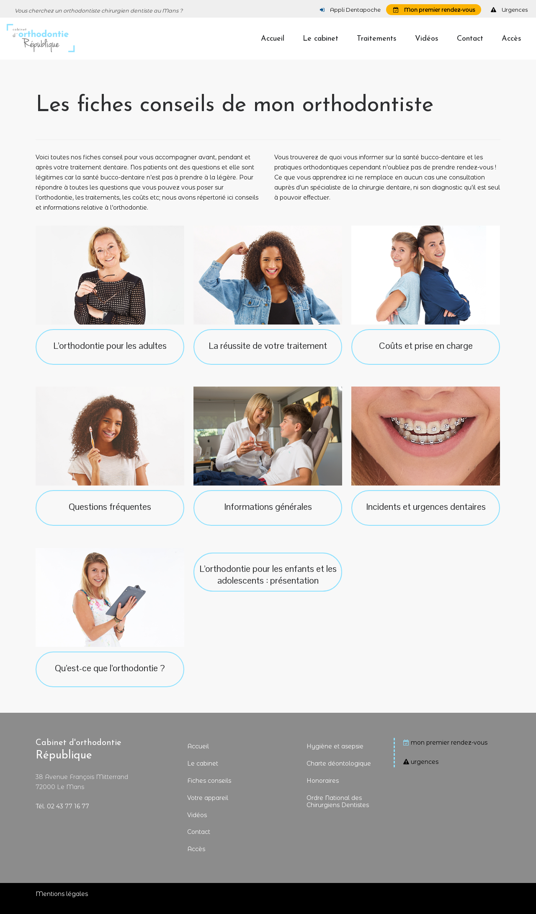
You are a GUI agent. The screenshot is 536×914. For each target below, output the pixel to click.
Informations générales (268, 514)
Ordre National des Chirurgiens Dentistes (338, 809)
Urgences (509, 9)
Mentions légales (62, 902)
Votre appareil (207, 806)
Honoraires (323, 789)
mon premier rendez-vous (449, 751)
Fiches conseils (209, 789)
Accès (196, 857)
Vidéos (197, 823)
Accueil (198, 754)
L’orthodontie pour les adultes (110, 353)
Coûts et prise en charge (426, 353)
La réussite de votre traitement (268, 353)
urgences (424, 770)
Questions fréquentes (110, 514)
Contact (198, 840)
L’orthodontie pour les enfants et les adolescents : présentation (268, 583)
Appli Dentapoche (350, 9)
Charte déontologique (339, 772)
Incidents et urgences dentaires (426, 514)
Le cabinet (202, 772)
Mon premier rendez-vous (434, 9)
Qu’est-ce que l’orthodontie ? (110, 676)
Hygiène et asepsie (335, 754)
